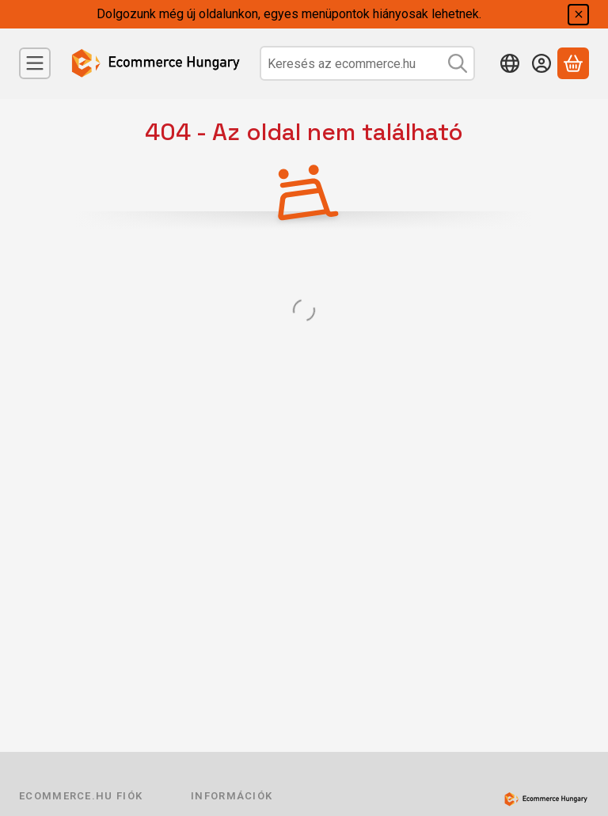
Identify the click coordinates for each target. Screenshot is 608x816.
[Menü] (35, 63)
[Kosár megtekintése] (573, 63)
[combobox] (367, 63)
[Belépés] (541, 63)
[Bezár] (578, 14)
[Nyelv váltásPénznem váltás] (510, 63)
